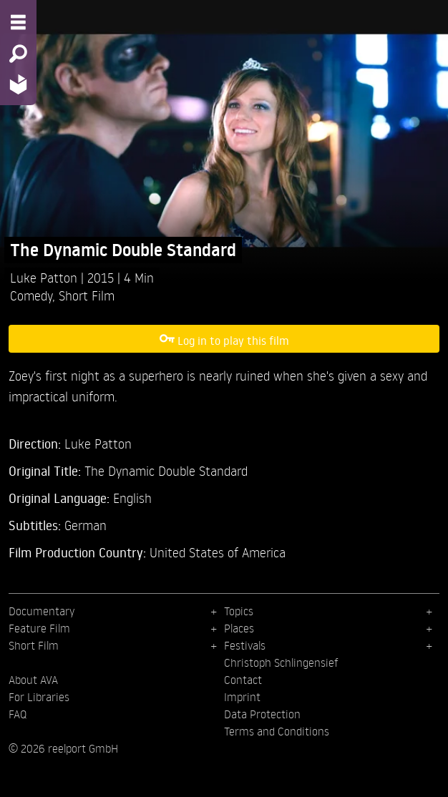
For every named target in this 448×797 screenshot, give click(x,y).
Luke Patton (45, 277)
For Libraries (39, 697)
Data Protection (262, 714)
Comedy (31, 295)
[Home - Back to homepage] (18, 84)
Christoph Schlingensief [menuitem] (281, 662)
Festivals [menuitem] (245, 645)
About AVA (33, 680)
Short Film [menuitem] (34, 645)
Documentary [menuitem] (41, 611)
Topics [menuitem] (238, 611)
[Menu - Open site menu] (18, 22)
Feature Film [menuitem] (39, 628)
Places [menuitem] (239, 628)
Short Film (87, 295)
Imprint (242, 697)
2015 (102, 277)
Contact (243, 680)
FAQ (17, 714)
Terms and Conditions (276, 731)
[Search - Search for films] (18, 53)
